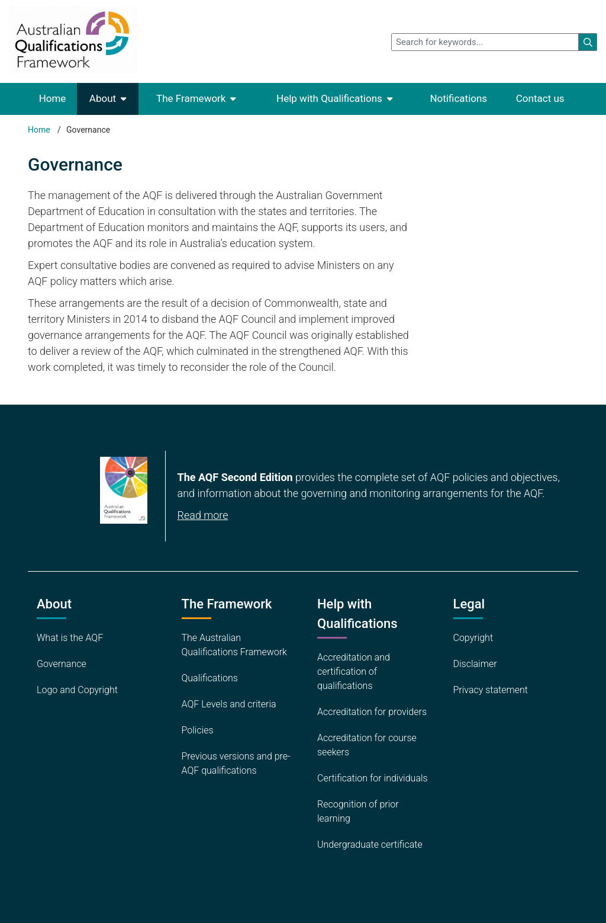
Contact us (540, 98)
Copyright (473, 637)
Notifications (458, 98)
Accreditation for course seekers (367, 745)
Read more (203, 515)
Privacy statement (490, 690)
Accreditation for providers (372, 711)
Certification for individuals (372, 778)
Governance (61, 663)
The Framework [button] (190, 98)
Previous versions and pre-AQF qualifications (236, 763)
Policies (198, 730)
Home (52, 98)
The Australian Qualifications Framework (234, 645)
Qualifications (210, 678)
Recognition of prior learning (358, 811)
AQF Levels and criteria (229, 704)
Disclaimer (475, 663)
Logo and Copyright (77, 690)
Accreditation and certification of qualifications (353, 671)
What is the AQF (70, 637)
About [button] (102, 98)
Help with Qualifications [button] (329, 98)
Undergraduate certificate (370, 844)
